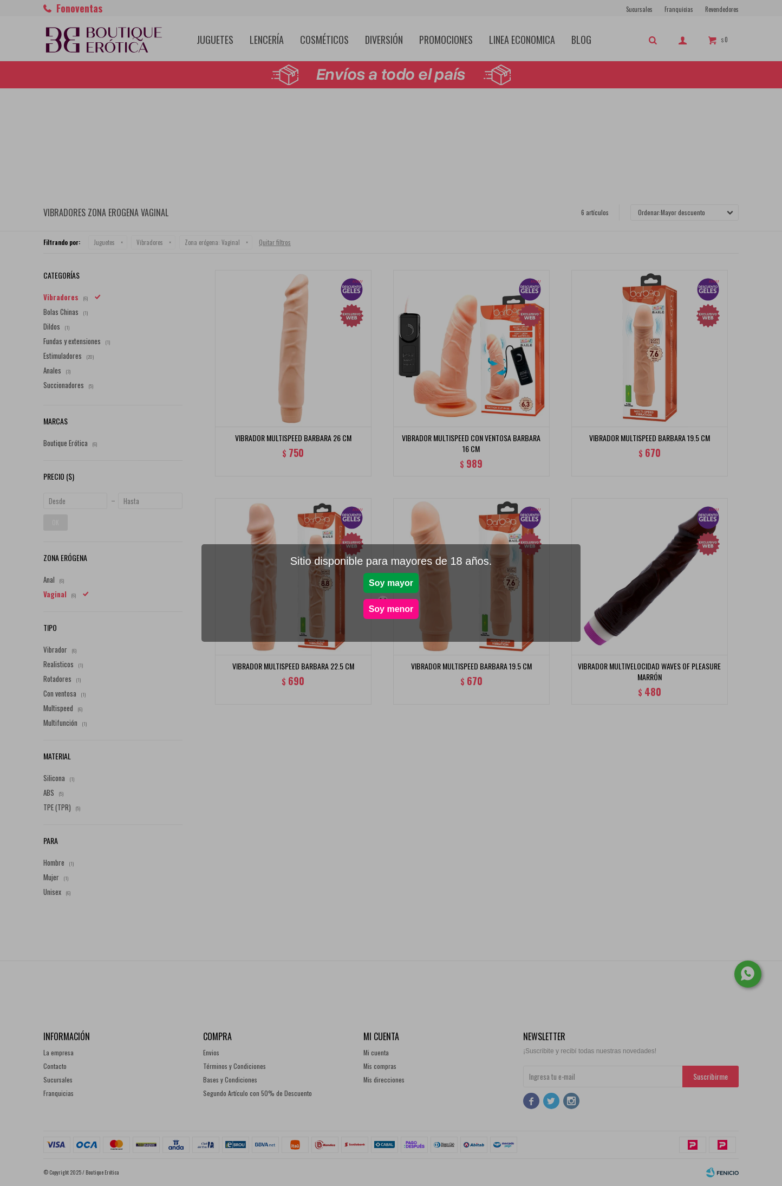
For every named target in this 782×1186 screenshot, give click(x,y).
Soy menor (391, 609)
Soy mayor (391, 583)
